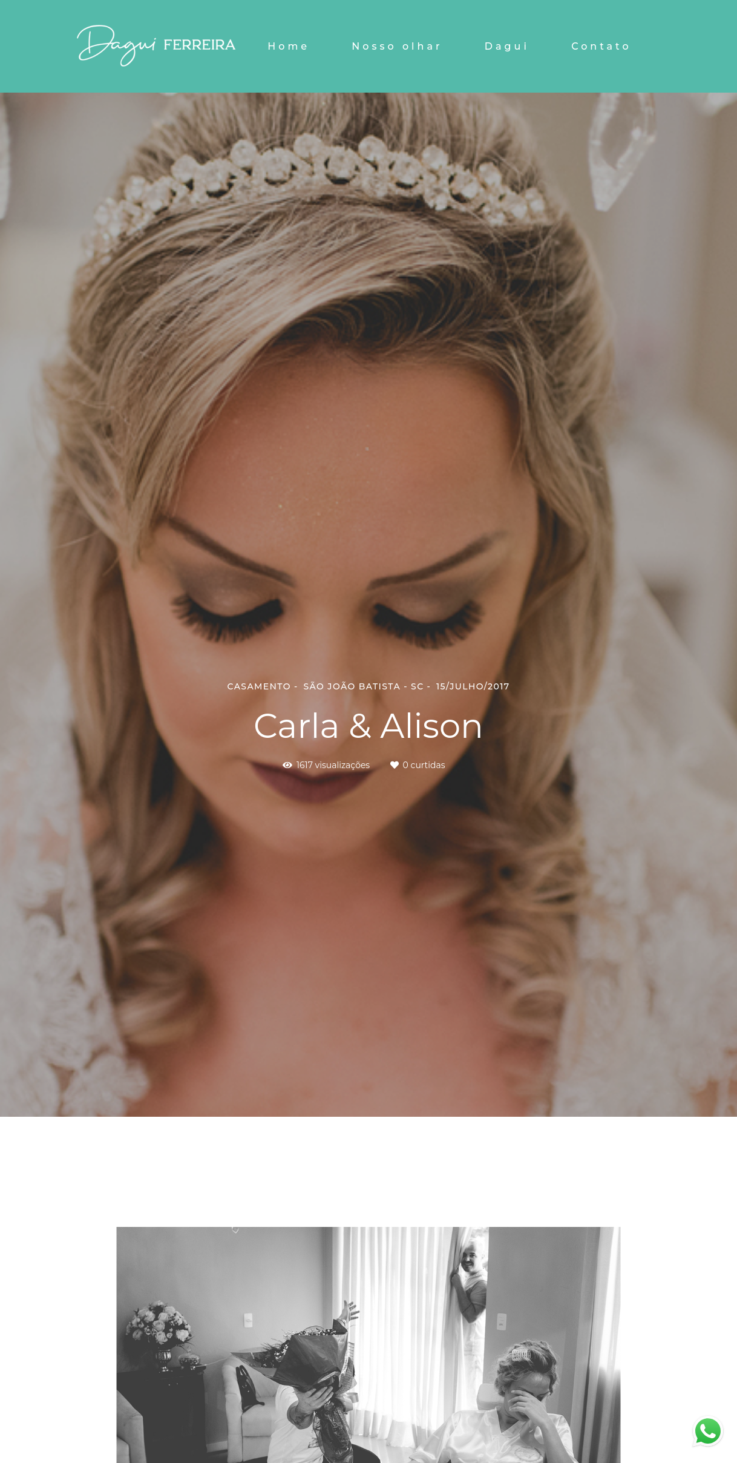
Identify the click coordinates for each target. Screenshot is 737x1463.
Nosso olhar (397, 46)
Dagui (507, 46)
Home (288, 46)
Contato (601, 46)
